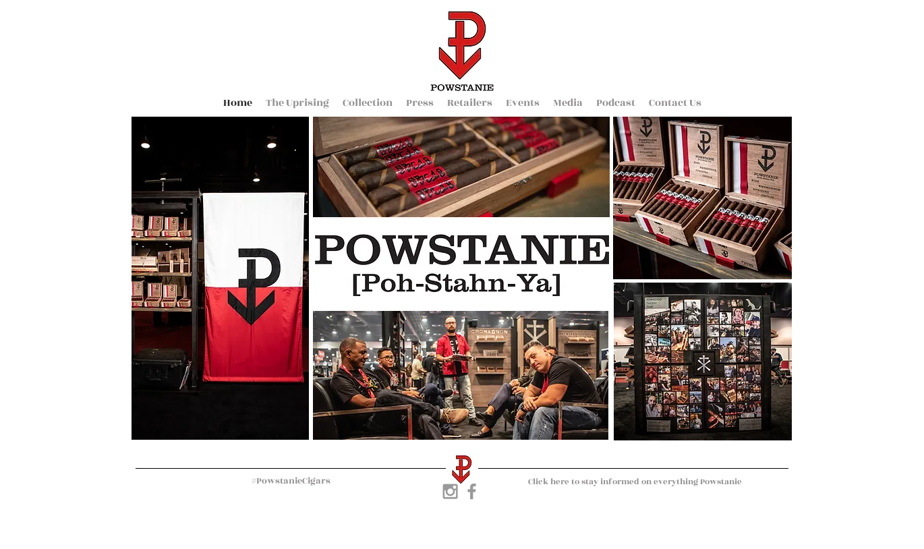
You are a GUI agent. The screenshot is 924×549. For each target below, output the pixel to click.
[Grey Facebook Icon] (471, 491)
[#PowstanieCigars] (291, 481)
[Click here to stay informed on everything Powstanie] (635, 481)
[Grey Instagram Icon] (450, 491)
